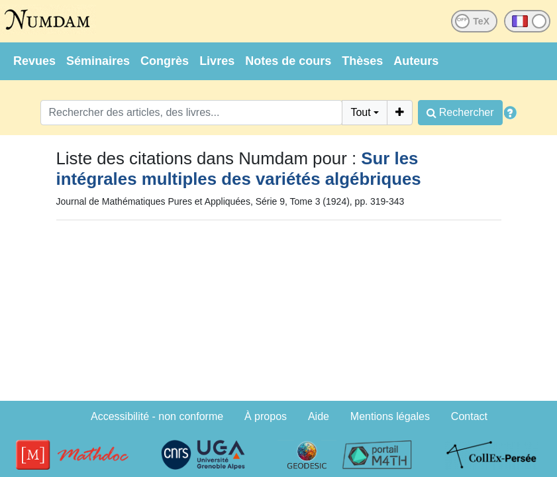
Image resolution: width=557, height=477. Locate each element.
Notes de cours (288, 61)
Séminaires (98, 61)
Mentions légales (390, 416)
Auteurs (415, 61)
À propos (265, 416)
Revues (34, 61)
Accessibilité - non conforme (157, 416)
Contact (469, 416)
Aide (318, 416)
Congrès (164, 61)
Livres (216, 61)
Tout (360, 112)
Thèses (362, 61)
